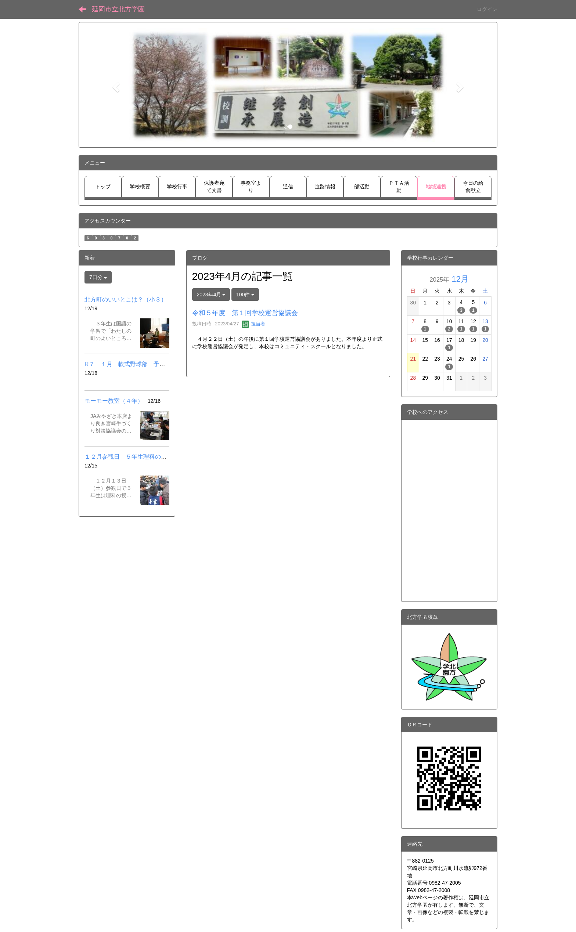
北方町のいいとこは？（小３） (125, 299)
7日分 (98, 277)
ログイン (487, 9)
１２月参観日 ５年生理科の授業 (128, 457)
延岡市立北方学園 (118, 9)
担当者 (254, 323)
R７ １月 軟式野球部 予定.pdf (129, 364)
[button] (114, 85)
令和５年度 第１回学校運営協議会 (245, 313)
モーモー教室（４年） (113, 401)
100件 (245, 294)
